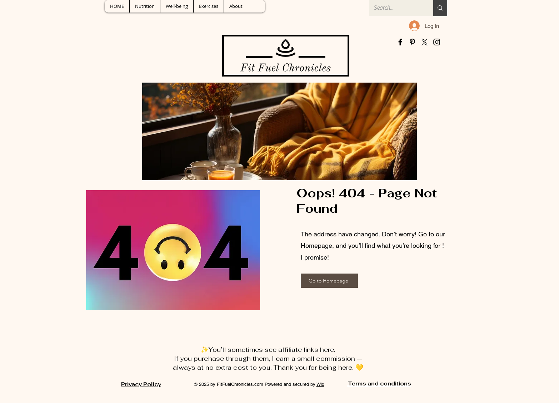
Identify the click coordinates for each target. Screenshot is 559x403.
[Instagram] (436, 42)
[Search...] (396, 8)
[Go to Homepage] (329, 281)
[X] (424, 42)
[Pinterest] (412, 42)
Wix (320, 384)
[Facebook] (400, 42)
